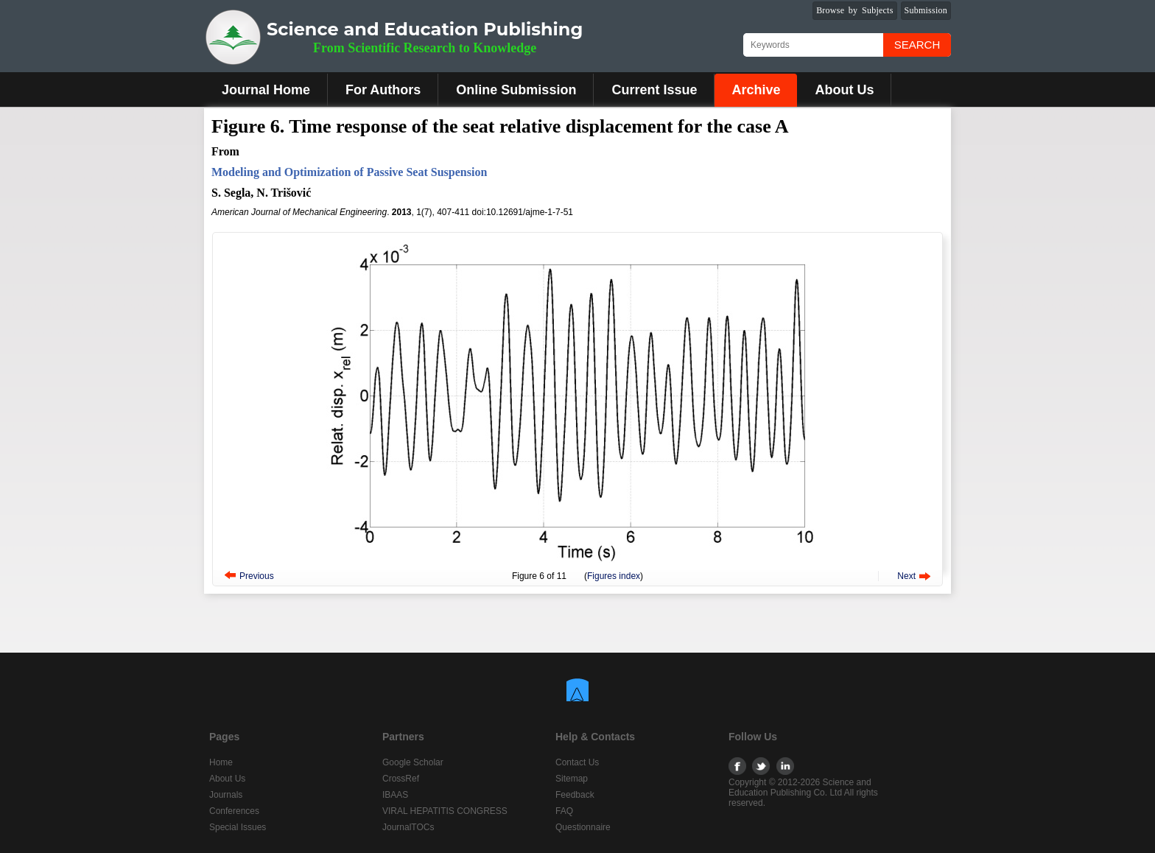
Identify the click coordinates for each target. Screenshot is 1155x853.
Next (906, 576)
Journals (225, 795)
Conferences (234, 811)
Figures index (613, 576)
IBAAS (395, 795)
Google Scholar (412, 762)
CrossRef (400, 778)
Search (917, 44)
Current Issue (654, 90)
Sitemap (571, 778)
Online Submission (516, 90)
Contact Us (577, 762)
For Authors (383, 90)
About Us (844, 90)
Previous (256, 576)
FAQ (564, 811)
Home (221, 762)
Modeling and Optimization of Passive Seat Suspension (349, 172)
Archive (755, 90)
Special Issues (237, 827)
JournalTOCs (408, 827)
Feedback (574, 795)
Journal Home (266, 90)
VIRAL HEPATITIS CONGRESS (445, 811)
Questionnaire (583, 827)
